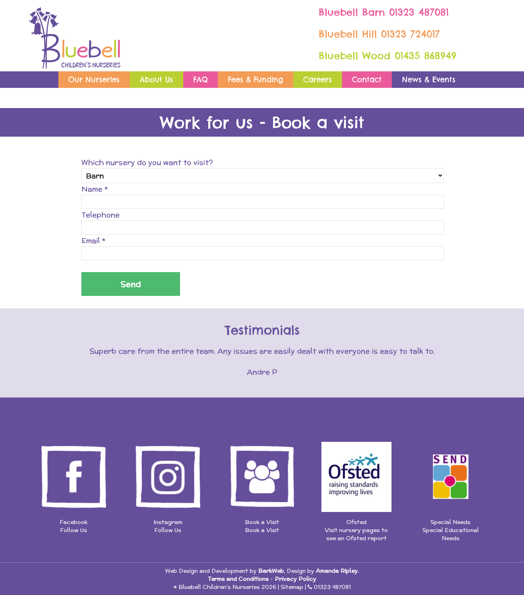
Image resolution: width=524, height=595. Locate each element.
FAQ (200, 79)
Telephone (100, 215)
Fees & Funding (255, 79)
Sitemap (292, 587)
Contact (367, 79)
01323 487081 (419, 12)
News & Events (429, 79)
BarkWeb (271, 571)
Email (93, 240)
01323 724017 (410, 34)
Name (94, 189)
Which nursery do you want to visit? (147, 162)
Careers (317, 79)
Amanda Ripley (337, 571)
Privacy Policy (295, 579)
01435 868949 (425, 56)
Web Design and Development (206, 571)
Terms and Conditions (238, 579)
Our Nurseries (94, 79)
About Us (156, 79)
